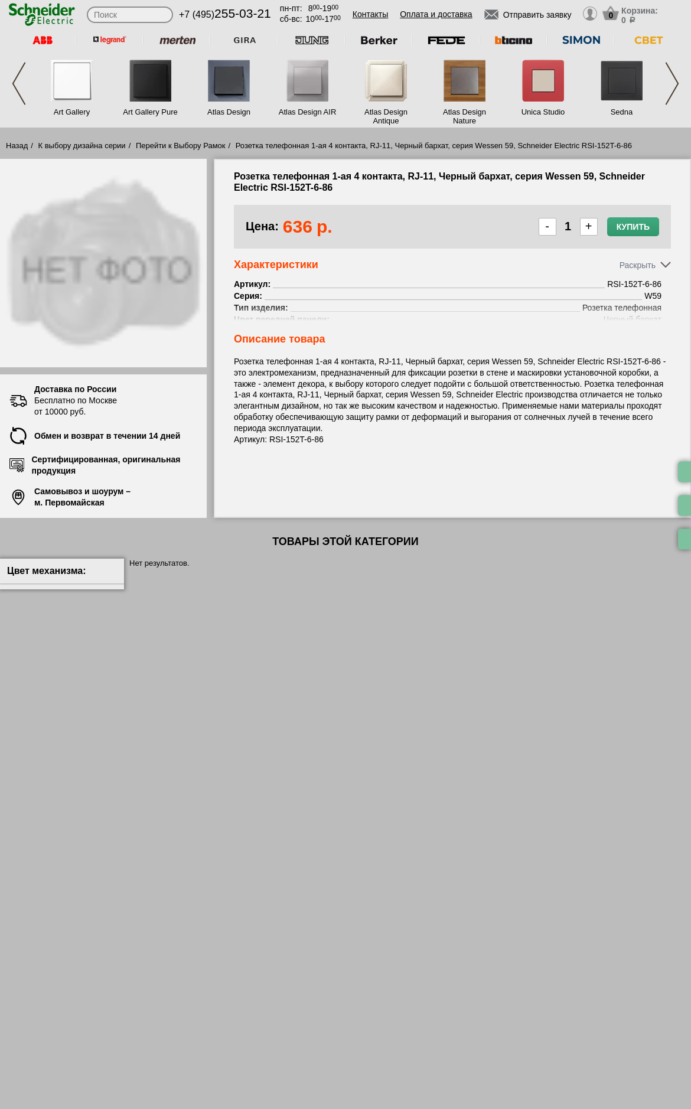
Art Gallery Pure (150, 111)
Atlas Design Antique (386, 116)
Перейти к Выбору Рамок (181, 145)
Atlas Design (228, 111)
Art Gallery (72, 111)
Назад (17, 145)
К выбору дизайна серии (82, 145)
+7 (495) (225, 14)
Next (672, 83)
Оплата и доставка (436, 14)
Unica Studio (543, 111)
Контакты (370, 14)
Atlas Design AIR (308, 111)
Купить (633, 226)
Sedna (622, 111)
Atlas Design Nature (464, 116)
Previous (19, 83)
